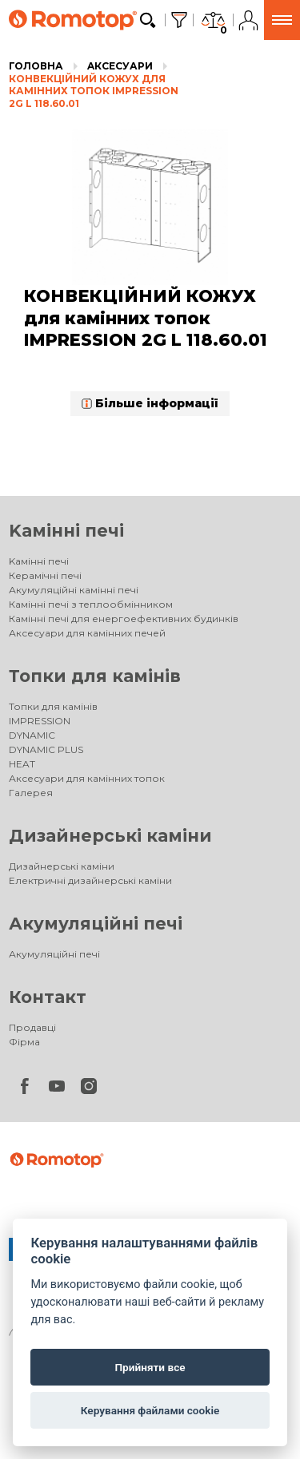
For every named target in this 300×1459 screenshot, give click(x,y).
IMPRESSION (39, 721)
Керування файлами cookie (150, 1410)
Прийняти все (149, 1367)
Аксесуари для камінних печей (87, 633)
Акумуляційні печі (95, 924)
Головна (36, 66)
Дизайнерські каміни (110, 836)
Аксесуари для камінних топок (87, 778)
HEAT (22, 764)
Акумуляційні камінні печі (73, 590)
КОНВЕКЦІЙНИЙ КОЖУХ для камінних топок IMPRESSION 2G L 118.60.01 (93, 91)
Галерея (31, 793)
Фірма (24, 1042)
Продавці (32, 1027)
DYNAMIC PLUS (46, 749)
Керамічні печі (45, 575)
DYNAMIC (32, 735)
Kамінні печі (66, 531)
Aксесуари (120, 66)
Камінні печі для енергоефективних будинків (123, 618)
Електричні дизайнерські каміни (90, 880)
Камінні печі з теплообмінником (91, 604)
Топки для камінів (95, 676)
